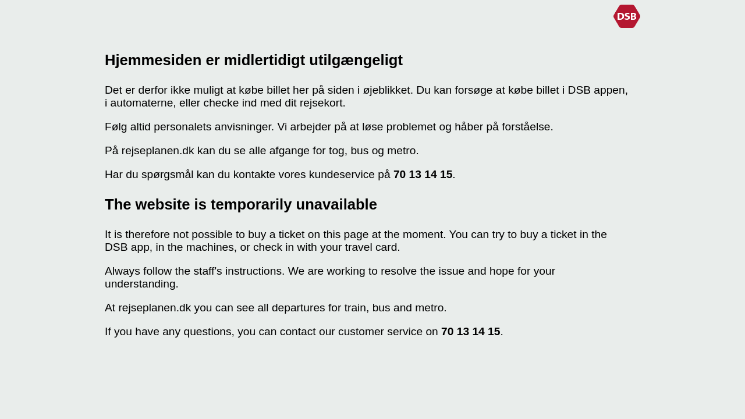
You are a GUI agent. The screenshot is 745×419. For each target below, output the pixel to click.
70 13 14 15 (422, 174)
